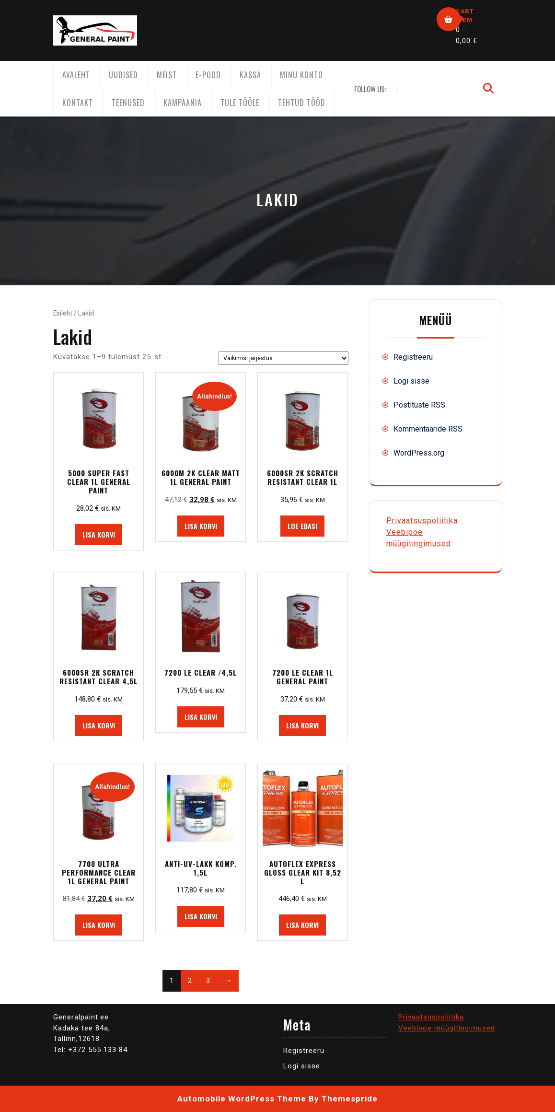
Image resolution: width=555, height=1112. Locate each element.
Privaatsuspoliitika (422, 520)
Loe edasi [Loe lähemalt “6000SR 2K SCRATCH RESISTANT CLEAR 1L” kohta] (302, 526)
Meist (167, 75)
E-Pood (208, 75)
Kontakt (77, 102)
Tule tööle (239, 102)
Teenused (128, 102)
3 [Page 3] (208, 980)
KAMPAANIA (182, 102)
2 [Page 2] (190, 980)
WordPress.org (418, 452)
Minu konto (301, 75)
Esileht (62, 313)
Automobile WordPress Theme (241, 1098)
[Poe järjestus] (283, 358)
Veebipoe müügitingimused (446, 1028)
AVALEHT (76, 75)
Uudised (123, 75)
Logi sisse (411, 381)
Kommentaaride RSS (427, 428)
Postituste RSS (419, 405)
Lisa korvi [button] (98, 534)
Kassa (250, 75)
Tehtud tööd (301, 102)
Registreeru (413, 357)
